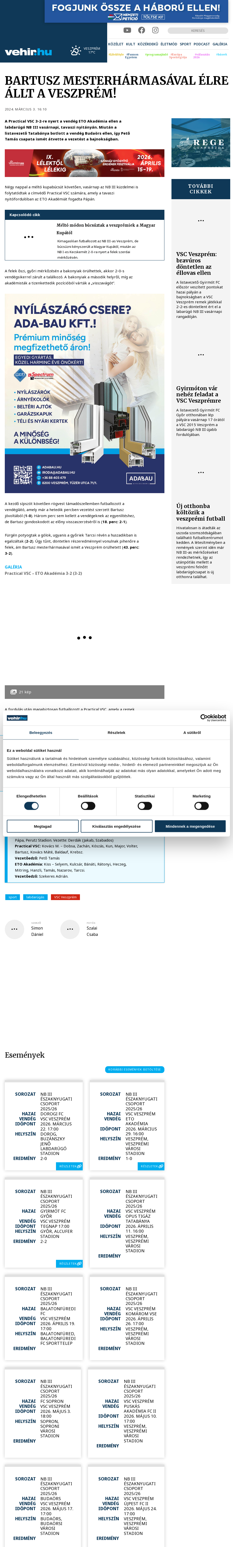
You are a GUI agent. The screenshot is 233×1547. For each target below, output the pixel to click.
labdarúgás (35, 897)
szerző (36, 923)
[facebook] (141, 30)
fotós (91, 923)
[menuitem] (116, 44)
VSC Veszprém (65, 897)
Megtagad (42, 826)
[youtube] (127, 30)
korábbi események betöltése (134, 1069)
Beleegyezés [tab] (40, 732)
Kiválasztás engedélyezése (116, 826)
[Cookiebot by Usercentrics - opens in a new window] (204, 718)
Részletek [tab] (116, 732)
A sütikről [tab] (192, 732)
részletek (68, 1166)
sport (13, 897)
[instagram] (155, 30)
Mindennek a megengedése (190, 826)
